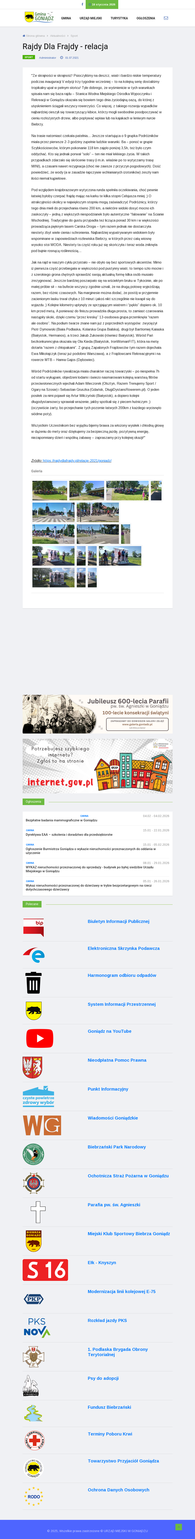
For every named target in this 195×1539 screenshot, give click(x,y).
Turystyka (119, 18)
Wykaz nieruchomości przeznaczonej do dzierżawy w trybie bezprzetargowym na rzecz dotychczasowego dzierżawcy (89, 887)
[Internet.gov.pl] (98, 772)
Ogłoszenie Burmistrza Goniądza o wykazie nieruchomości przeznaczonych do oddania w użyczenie (91, 851)
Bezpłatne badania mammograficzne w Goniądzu (61, 820)
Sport (74, 35)
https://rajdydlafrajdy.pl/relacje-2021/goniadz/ (77, 461)
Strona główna (34, 35)
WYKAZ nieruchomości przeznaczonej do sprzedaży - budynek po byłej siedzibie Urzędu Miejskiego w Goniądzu (89, 869)
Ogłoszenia (146, 18)
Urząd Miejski (91, 18)
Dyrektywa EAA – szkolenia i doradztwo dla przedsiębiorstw (69, 834)
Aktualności (57, 35)
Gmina (66, 18)
